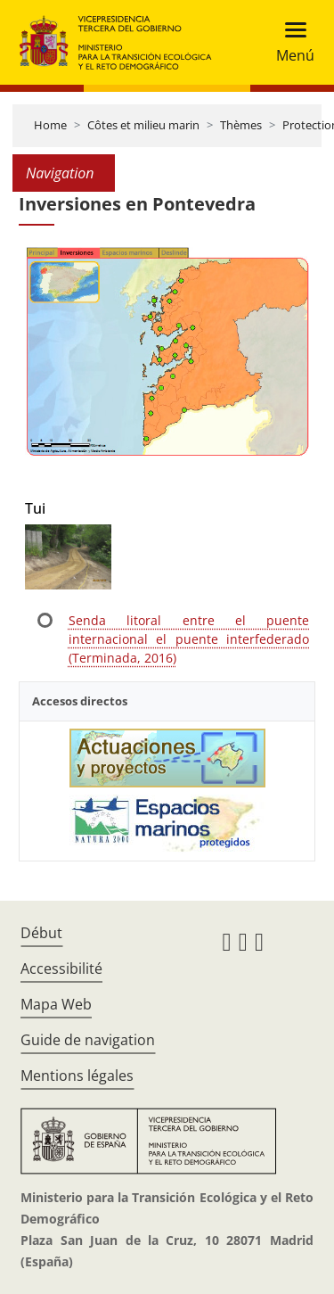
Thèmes (241, 125)
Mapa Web (56, 1004)
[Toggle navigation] (290, 42)
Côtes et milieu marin (143, 125)
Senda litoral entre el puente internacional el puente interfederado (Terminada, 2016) (189, 639)
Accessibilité (61, 968)
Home (50, 125)
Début (41, 933)
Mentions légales (77, 1075)
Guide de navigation (87, 1040)
